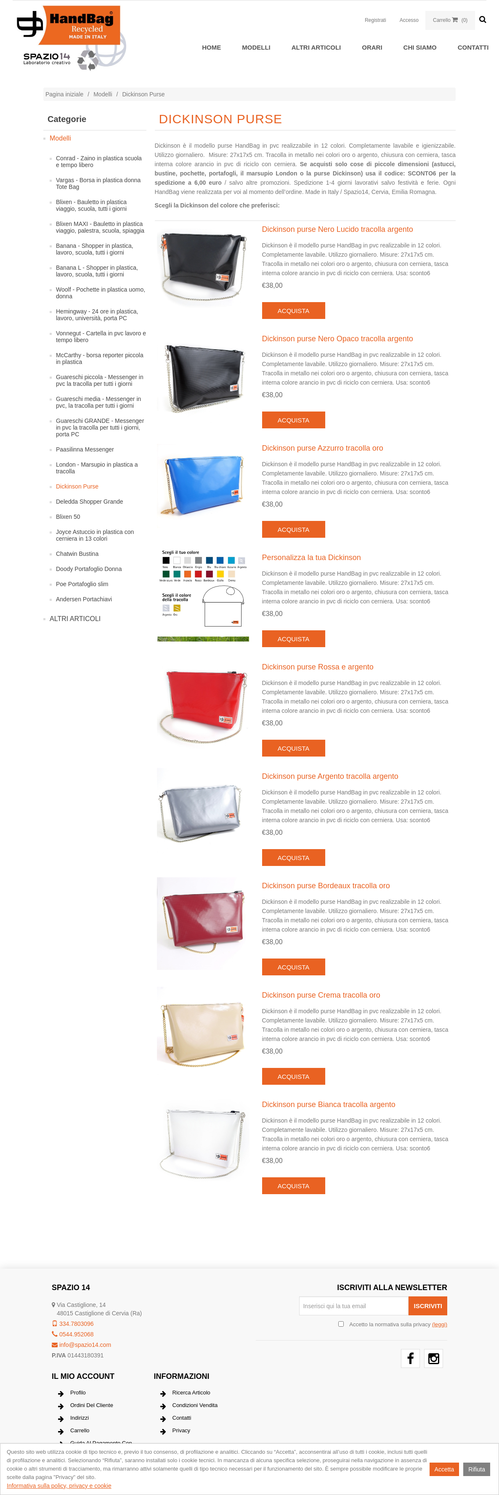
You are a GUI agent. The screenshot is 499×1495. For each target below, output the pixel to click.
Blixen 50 (68, 516)
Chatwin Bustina (77, 553)
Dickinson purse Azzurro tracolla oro (322, 448)
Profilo (72, 1393)
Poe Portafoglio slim (82, 584)
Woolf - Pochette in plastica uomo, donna (100, 293)
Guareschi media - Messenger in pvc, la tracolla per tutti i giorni (98, 402)
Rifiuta (476, 1469)
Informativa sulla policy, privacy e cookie (59, 1485)
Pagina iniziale (64, 94)
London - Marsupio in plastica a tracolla (97, 468)
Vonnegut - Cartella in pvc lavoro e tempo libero (101, 336)
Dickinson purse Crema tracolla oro (321, 995)
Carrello (74, 1431)
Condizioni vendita (189, 1406)
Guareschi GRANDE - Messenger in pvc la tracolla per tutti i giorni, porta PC (100, 427)
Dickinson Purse (77, 486)
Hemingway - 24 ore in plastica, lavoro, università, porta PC (97, 314)
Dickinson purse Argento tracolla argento (330, 776)
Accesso (409, 20)
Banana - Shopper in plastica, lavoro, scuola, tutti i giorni (94, 249)
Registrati (375, 20)
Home (211, 47)
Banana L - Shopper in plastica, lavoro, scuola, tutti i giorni (97, 271)
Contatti (473, 47)
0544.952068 (73, 1334)
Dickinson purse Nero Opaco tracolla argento (337, 339)
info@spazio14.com (81, 1344)
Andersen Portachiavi (84, 599)
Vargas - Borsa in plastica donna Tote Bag (98, 183)
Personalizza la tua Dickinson (311, 557)
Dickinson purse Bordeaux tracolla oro (326, 886)
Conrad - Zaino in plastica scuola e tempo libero (99, 161)
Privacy (175, 1431)
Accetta (444, 1469)
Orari (372, 47)
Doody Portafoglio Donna (89, 569)
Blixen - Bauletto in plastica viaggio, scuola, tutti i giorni (91, 205)
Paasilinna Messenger (85, 449)
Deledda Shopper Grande (89, 501)
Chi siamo (420, 47)
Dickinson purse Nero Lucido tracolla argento (337, 229)
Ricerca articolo (185, 1393)
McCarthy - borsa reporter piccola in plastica (99, 358)
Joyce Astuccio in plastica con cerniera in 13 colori (95, 535)
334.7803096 (73, 1323)
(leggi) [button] (439, 1324)
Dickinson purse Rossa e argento (318, 667)
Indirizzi (73, 1419)
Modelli (256, 47)
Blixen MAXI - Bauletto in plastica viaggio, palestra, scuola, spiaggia (100, 227)
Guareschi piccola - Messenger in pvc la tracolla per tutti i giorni (99, 380)
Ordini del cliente (85, 1406)
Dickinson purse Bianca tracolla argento (328, 1104)
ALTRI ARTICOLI (316, 47)
